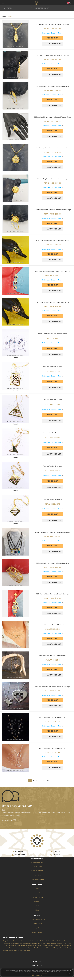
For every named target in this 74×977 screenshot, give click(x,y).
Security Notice (37, 932)
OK (33, 975)
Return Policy (37, 924)
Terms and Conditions (37, 919)
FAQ (37, 889)
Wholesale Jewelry (37, 862)
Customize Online (37, 893)
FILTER (9, 8)
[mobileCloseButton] (3, 3)
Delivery (37, 901)
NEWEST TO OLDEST (42, 8)
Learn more (39, 975)
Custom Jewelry (37, 871)
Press (37, 906)
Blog (37, 910)
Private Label (37, 866)
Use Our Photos (37, 897)
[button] (71, 2)
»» (48, 781)
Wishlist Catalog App (37, 879)
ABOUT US (37, 961)
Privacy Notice (37, 928)
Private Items (37, 875)
